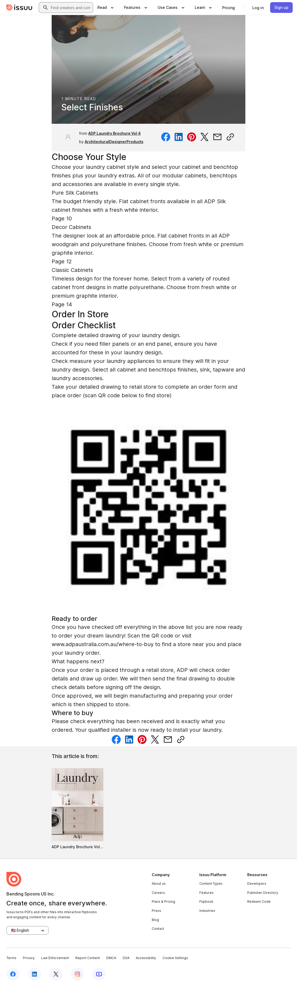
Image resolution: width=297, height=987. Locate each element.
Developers (256, 884)
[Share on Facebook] (165, 137)
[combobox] (71, 7)
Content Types (210, 884)
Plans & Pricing (163, 901)
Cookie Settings (175, 958)
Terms (11, 958)
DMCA (111, 958)
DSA (126, 958)
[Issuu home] (19, 7)
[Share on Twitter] (204, 137)
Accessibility (146, 958)
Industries (207, 911)
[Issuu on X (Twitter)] (55, 974)
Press (156, 911)
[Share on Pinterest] (191, 137)
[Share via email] (217, 137)
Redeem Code (259, 901)
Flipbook (206, 901)
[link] (228, 7)
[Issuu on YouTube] (99, 974)
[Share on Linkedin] (178, 137)
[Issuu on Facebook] (12, 974)
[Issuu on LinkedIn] (34, 974)
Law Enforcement (55, 958)
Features (206, 893)
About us (159, 884)
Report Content (87, 958)
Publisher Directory (262, 893)
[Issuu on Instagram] (77, 974)
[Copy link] (230, 137)
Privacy (29, 958)
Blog (155, 920)
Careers (158, 893)
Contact (158, 929)
